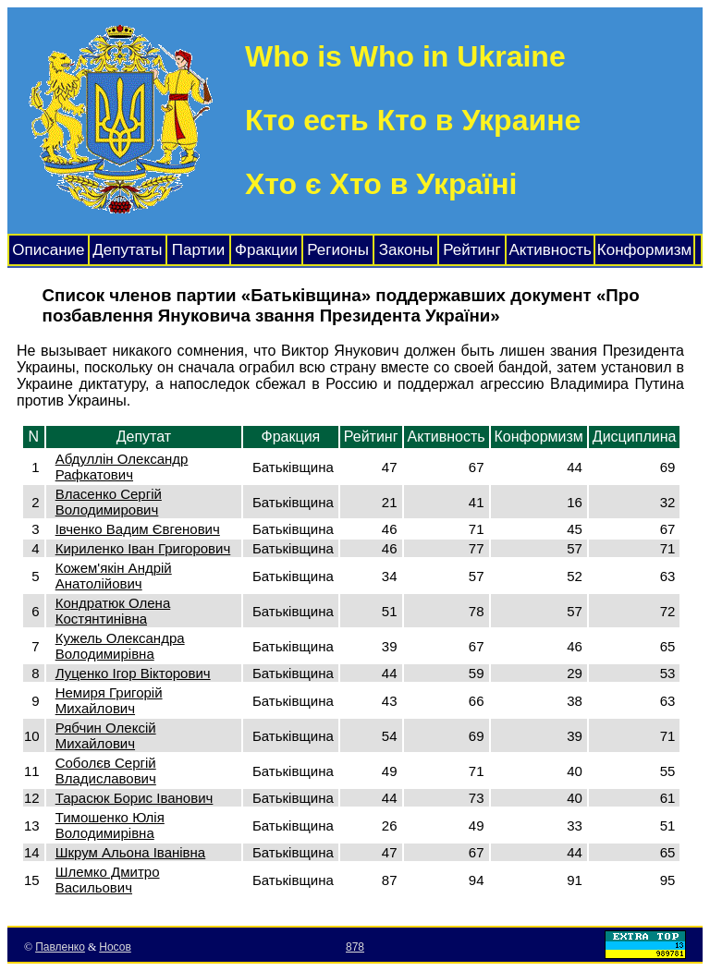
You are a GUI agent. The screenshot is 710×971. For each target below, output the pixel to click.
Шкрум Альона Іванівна (130, 852)
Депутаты (127, 250)
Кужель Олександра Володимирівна (120, 645)
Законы (406, 250)
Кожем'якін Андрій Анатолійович (113, 575)
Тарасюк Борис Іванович (134, 798)
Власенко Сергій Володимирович (108, 501)
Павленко (60, 947)
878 (355, 947)
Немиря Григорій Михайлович (109, 700)
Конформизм (644, 250)
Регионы (338, 250)
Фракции (266, 250)
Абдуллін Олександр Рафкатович (122, 466)
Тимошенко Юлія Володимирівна (110, 825)
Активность (550, 250)
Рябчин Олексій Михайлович (105, 735)
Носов (115, 947)
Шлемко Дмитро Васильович (107, 879)
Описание (48, 250)
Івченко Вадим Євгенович (137, 529)
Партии (199, 250)
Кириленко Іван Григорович (143, 548)
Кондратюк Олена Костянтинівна (113, 610)
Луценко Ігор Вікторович (133, 673)
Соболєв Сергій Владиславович (105, 770)
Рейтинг (471, 250)
